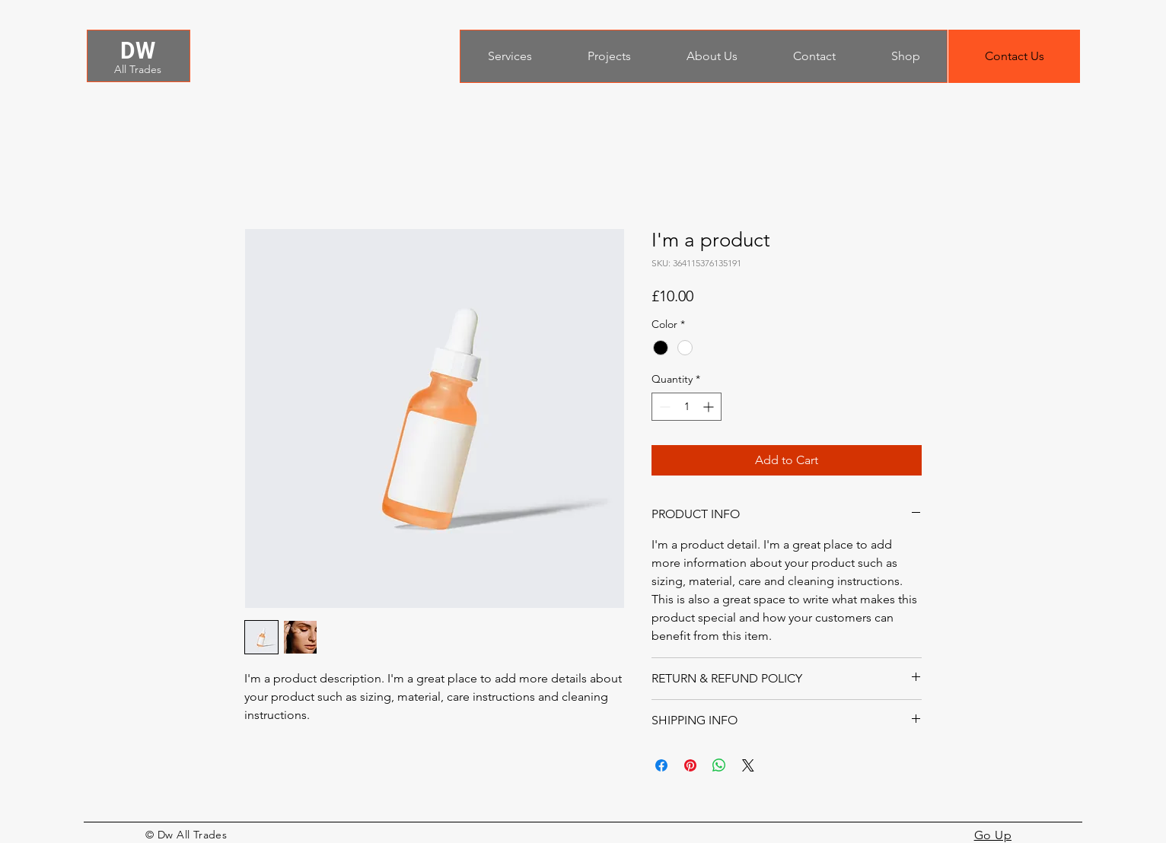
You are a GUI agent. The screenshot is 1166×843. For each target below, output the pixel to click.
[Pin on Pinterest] (690, 765)
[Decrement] (663, 406)
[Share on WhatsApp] (719, 765)
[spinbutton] (686, 406)
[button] (1014, 56)
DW (137, 50)
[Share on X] (748, 765)
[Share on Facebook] (661, 765)
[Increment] (709, 406)
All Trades (137, 69)
